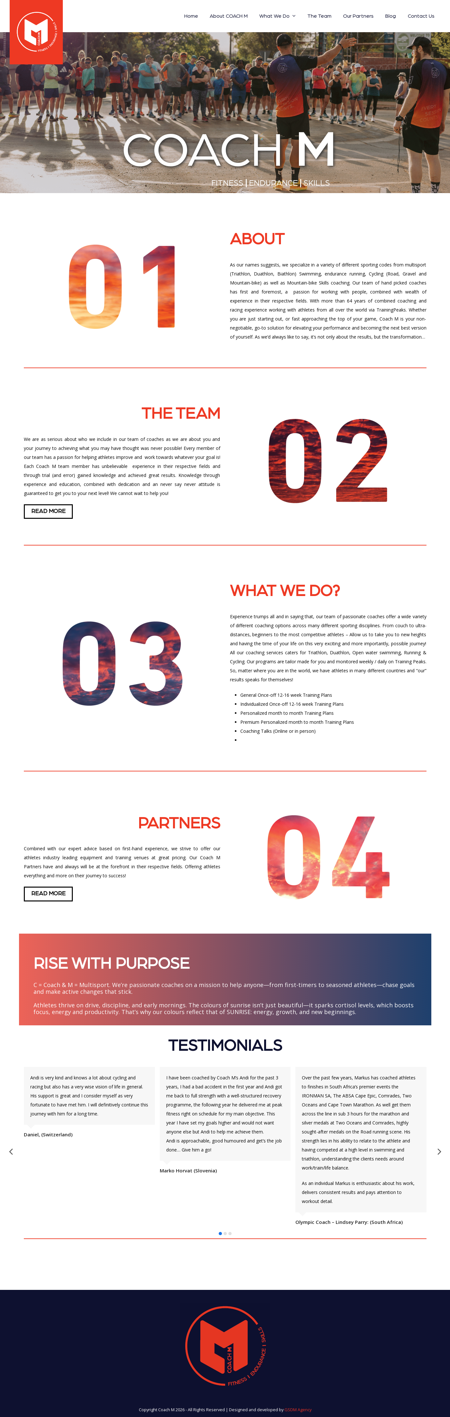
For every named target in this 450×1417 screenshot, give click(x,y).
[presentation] (11, 1152)
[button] (220, 1233)
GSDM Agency (297, 1409)
